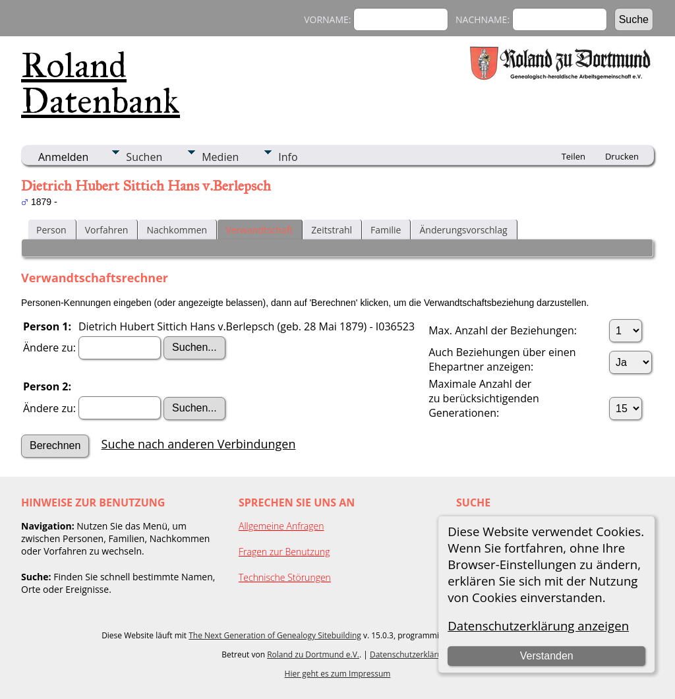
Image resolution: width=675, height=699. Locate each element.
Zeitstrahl (331, 230)
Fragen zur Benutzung (284, 551)
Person (51, 230)
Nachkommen (176, 230)
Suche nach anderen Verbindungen (199, 444)
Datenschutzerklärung (411, 654)
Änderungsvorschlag (463, 230)
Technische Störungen (285, 577)
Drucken (622, 156)
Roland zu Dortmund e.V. (313, 654)
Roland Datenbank (100, 83)
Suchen (144, 157)
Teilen (573, 156)
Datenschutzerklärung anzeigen (538, 625)
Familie (385, 230)
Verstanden (546, 655)
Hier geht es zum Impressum (338, 673)
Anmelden (63, 157)
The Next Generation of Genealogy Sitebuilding (275, 635)
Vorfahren (107, 230)
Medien (220, 157)
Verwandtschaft (259, 230)
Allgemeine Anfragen (281, 526)
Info (287, 157)
